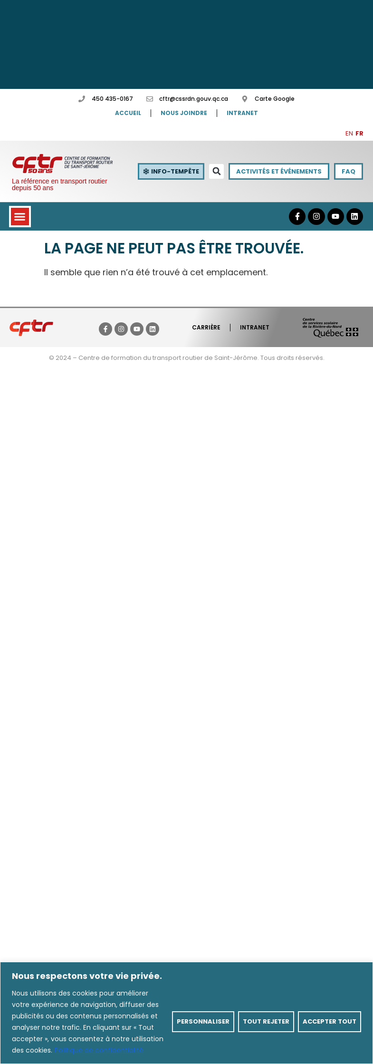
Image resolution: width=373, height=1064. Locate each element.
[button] (216, 171)
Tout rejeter (266, 1021)
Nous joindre (184, 113)
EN (349, 133)
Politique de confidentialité (99, 1050)
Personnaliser (203, 1021)
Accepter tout (329, 1021)
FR (359, 133)
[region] (186, 1013)
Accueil (128, 113)
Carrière (206, 327)
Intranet (242, 113)
